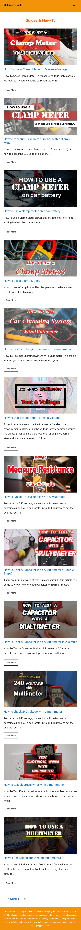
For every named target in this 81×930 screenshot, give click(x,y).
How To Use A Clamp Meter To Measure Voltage (35, 69)
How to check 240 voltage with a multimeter (33, 711)
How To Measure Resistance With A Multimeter (35, 497)
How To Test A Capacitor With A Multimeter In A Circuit (40, 642)
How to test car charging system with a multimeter (37, 349)
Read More (11, 90)
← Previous (10, 898)
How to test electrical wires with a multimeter (34, 784)
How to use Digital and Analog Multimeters (32, 858)
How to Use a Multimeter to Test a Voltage (32, 418)
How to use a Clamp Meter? (22, 281)
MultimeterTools (13, 5)
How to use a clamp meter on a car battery (32, 211)
